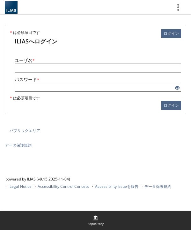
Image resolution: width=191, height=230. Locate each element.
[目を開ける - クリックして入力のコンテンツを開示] (177, 88)
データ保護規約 (18, 145)
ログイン (171, 33)
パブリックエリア (25, 130)
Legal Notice (21, 186)
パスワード (27, 79)
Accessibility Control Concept (63, 186)
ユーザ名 (25, 60)
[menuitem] (95, 220)
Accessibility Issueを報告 (116, 186)
